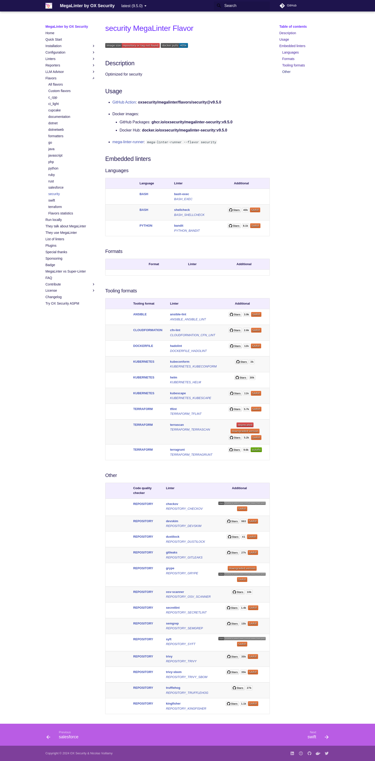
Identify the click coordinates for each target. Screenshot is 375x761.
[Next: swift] (316, 736)
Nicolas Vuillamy (101, 753)
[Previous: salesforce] (64, 736)
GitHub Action (124, 102)
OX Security (78, 753)
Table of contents (293, 26)
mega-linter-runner (128, 142)
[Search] (242, 5)
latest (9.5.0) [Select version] (132, 6)
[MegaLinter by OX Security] (49, 6)
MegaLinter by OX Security (66, 26)
